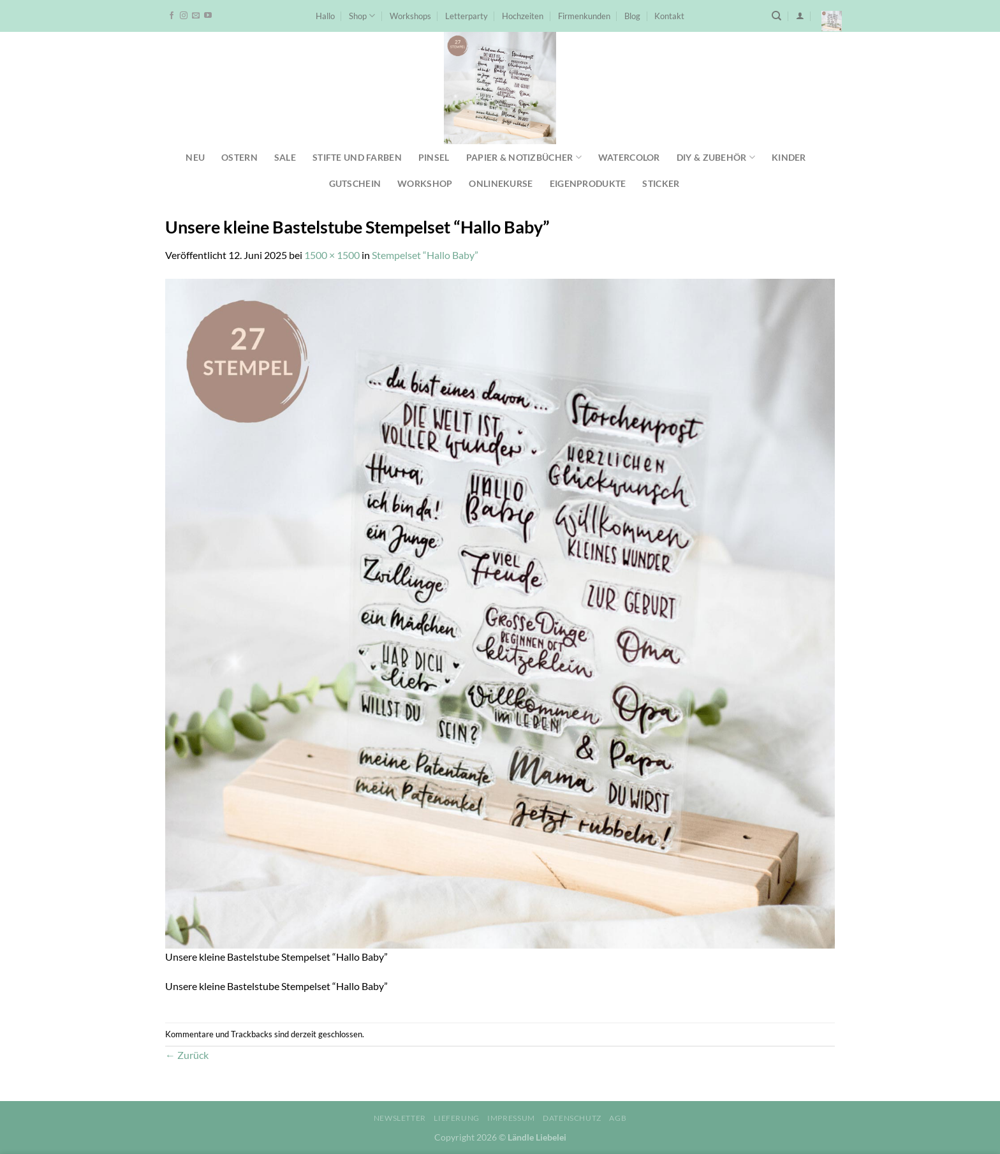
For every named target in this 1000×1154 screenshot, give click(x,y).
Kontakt (669, 16)
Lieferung (457, 1118)
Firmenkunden (584, 16)
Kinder (789, 157)
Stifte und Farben (357, 157)
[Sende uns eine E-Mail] (196, 15)
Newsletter (400, 1118)
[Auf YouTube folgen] (208, 15)
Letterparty (466, 16)
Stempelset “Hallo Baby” (425, 255)
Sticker (660, 183)
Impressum (511, 1118)
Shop (362, 16)
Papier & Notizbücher (524, 157)
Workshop (424, 183)
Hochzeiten (522, 16)
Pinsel (434, 157)
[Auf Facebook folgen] (171, 15)
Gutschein (355, 183)
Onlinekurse (501, 183)
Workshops (410, 16)
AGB (617, 1118)
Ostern (239, 157)
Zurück (187, 1055)
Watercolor (629, 157)
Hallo (325, 16)
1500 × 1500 (332, 255)
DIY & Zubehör (716, 157)
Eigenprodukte (588, 183)
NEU (195, 157)
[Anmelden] (800, 16)
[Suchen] (776, 16)
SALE (285, 157)
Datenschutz (572, 1118)
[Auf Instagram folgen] (184, 15)
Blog (632, 16)
